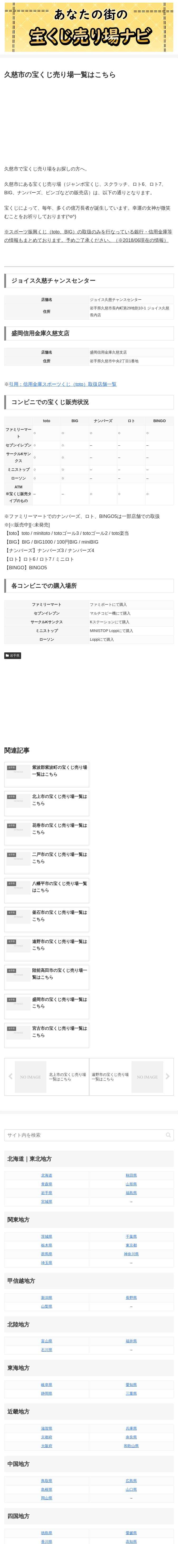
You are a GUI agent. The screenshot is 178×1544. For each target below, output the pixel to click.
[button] (168, 990)
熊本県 (46, 1458)
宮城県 (46, 1057)
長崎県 (46, 1449)
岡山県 (46, 1353)
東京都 (131, 1100)
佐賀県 (46, 1440)
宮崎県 (131, 1440)
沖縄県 (131, 1458)
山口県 (131, 1344)
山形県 (131, 1039)
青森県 (46, 1039)
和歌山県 (131, 1301)
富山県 (46, 1196)
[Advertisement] (89, 121)
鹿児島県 (131, 1449)
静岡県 (46, 1249)
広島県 (131, 1336)
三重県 (131, 1249)
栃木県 (46, 1100)
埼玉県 (46, 1118)
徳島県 (46, 1388)
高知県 (131, 1397)
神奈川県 (131, 1109)
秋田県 (131, 1030)
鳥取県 (46, 1336)
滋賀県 (46, 1283)
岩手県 (13, 655)
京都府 (46, 1292)
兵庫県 (131, 1283)
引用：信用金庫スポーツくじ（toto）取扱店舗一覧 (63, 384)
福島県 (131, 1048)
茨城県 (46, 1092)
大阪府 (46, 1301)
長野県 (131, 1152)
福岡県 (46, 1432)
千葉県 (131, 1092)
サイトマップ (18, 1473)
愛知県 (131, 1240)
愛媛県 (131, 1388)
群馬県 (46, 1109)
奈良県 (131, 1292)
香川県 (46, 1397)
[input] (89, 990)
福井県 (131, 1196)
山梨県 (46, 1161)
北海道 (46, 1030)
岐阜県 (46, 1240)
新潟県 (46, 1152)
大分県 (131, 1432)
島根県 (46, 1344)
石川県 (46, 1205)
